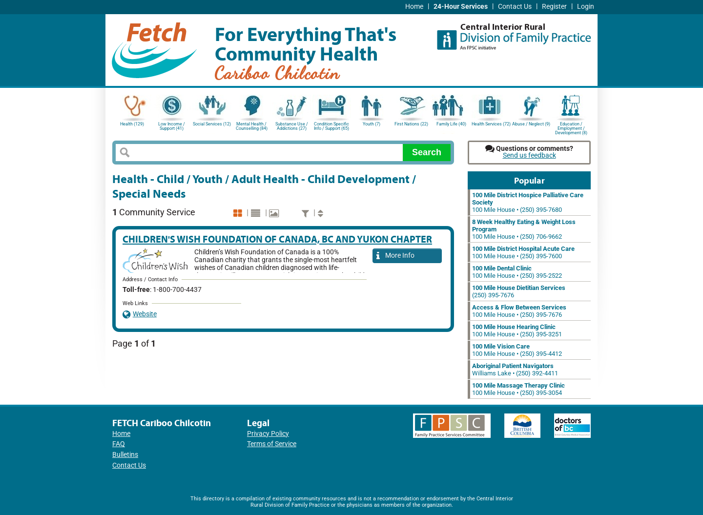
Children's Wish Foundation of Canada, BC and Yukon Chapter (277, 239)
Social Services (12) (212, 124)
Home (414, 6)
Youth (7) (371, 124)
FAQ (118, 444)
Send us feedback (529, 155)
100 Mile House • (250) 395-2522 (517, 272)
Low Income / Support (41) (171, 126)
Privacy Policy (268, 434)
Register (554, 6)
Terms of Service (271, 444)
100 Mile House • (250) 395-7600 (523, 252)
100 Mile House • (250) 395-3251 (517, 330)
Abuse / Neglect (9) (531, 124)
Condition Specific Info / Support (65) (331, 126)
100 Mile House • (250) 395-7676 (519, 311)
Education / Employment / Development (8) (571, 128)
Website (140, 314)
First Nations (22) (411, 124)
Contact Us (515, 6)
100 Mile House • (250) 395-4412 (517, 350)
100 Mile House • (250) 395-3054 (518, 389)
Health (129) (132, 124)
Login (585, 6)
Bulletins (125, 455)
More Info (395, 256)
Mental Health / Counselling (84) (252, 126)
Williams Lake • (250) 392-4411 (515, 369)
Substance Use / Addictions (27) (291, 126)
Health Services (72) (491, 124)
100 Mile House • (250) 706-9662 (524, 229)
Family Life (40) (451, 124)
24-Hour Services (461, 6)
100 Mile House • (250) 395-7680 (527, 202)
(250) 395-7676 (518, 291)
